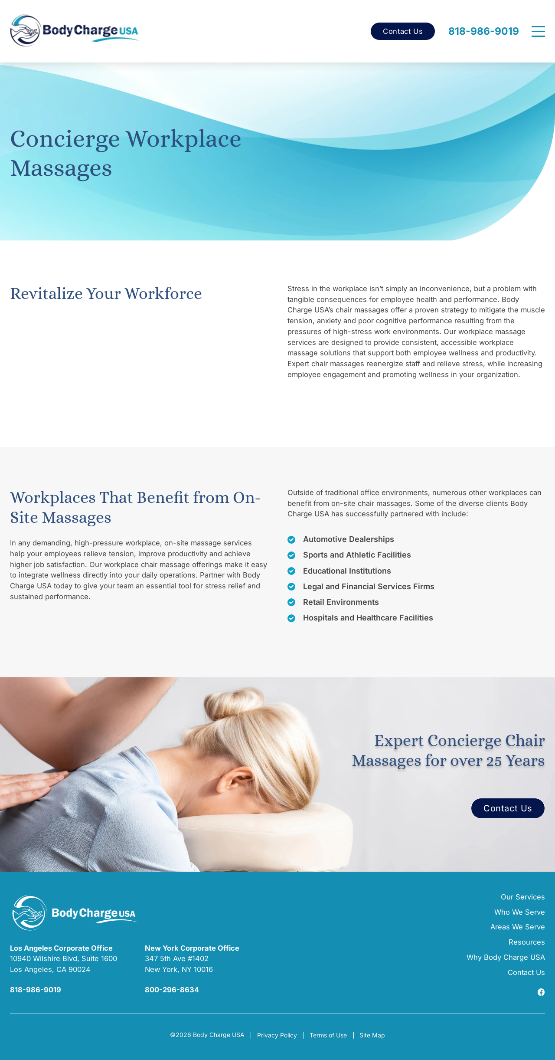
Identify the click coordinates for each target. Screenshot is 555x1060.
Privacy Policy (277, 1035)
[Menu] (538, 31)
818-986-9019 (483, 31)
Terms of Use (328, 1035)
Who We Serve (519, 912)
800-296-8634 (172, 989)
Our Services (523, 897)
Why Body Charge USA (506, 957)
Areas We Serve (517, 926)
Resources (527, 942)
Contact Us (403, 31)
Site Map (372, 1035)
